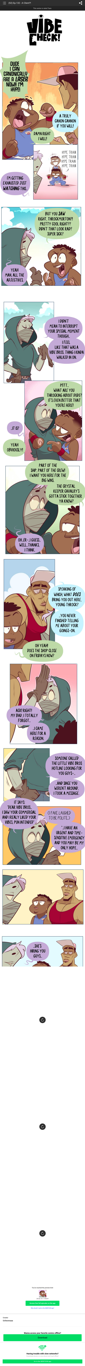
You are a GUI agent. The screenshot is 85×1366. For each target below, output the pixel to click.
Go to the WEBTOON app (42, 1361)
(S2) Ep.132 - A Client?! (19, 3)
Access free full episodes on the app (42, 1303)
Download (42, 1337)
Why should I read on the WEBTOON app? (42, 1308)
